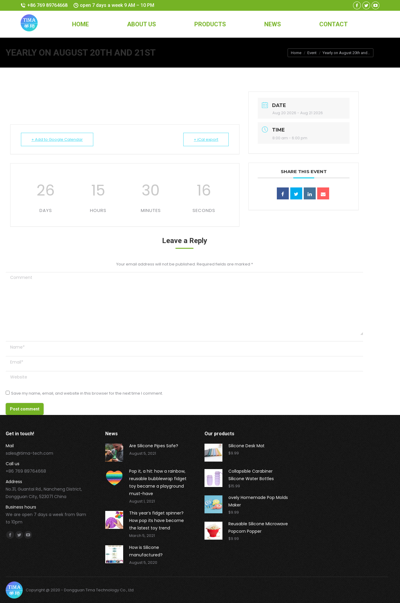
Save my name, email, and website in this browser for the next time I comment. (87, 393)
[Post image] (114, 453)
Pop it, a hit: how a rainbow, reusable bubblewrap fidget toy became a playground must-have (158, 482)
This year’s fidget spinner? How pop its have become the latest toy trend (156, 520)
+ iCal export (206, 139)
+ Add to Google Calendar (57, 139)
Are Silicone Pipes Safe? (153, 446)
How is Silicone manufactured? (146, 551)
